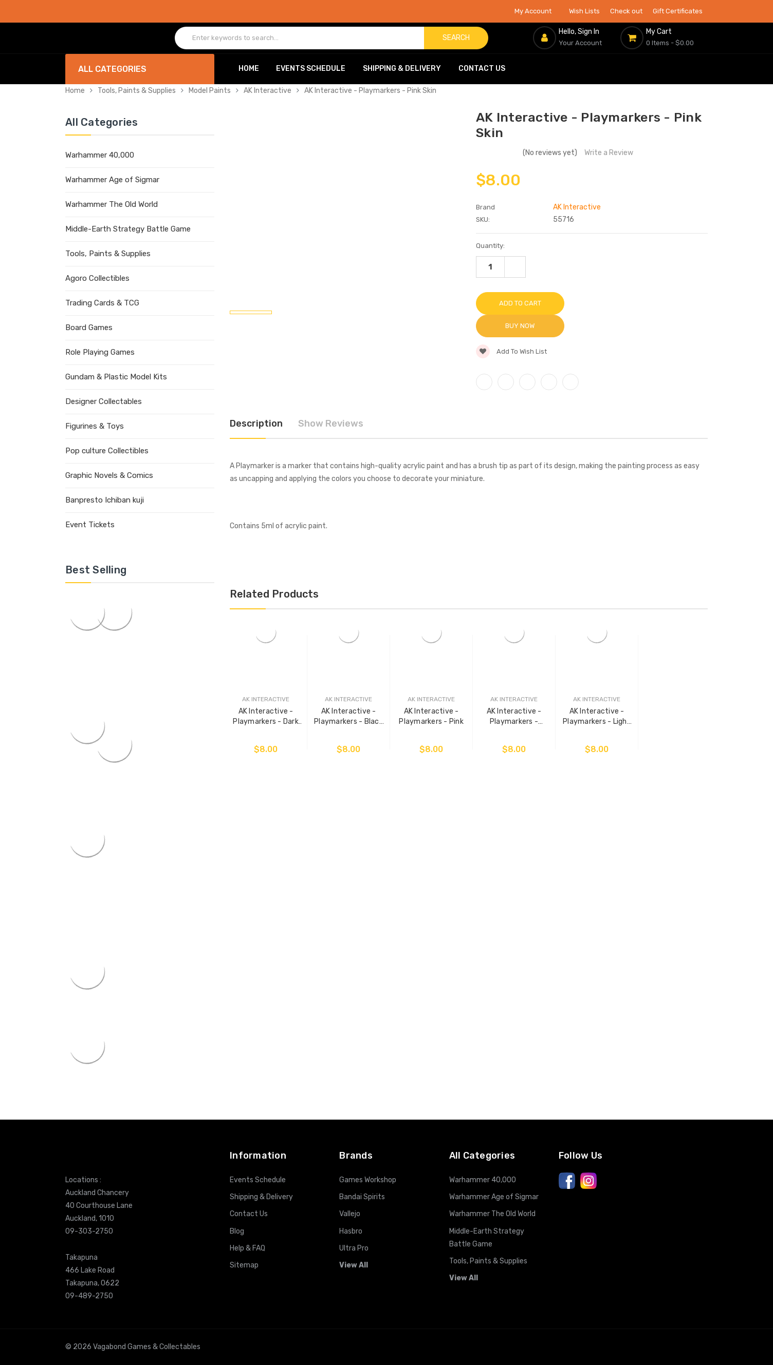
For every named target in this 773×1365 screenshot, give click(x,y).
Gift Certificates (678, 11)
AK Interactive (267, 90)
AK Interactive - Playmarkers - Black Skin (346, 693)
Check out (626, 11)
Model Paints (210, 90)
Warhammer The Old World (111, 204)
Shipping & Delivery (402, 68)
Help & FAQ (247, 1248)
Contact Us (481, 68)
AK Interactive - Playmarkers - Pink (428, 692)
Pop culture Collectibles (107, 450)
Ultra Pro (354, 1248)
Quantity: (490, 245)
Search (456, 37)
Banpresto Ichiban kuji (104, 500)
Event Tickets (90, 524)
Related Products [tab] (274, 571)
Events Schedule (310, 68)
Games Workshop (367, 1180)
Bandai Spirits (362, 1197)
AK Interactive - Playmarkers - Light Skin (591, 693)
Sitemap (244, 1265)
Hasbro (350, 1231)
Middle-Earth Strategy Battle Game (128, 229)
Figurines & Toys (94, 426)
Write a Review (608, 152)
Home (248, 68)
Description (256, 401)
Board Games (89, 327)
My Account (536, 11)
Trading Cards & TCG (102, 302)
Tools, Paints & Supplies (137, 90)
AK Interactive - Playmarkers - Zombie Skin (509, 693)
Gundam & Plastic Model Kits (116, 376)
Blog (237, 1231)
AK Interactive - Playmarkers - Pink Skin (370, 90)
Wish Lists (584, 11)
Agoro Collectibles (97, 278)
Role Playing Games (100, 352)
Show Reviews (330, 401)
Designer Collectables (103, 401)
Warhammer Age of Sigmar (112, 179)
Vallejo (349, 1213)
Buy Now (614, 303)
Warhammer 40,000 (99, 155)
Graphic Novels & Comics (109, 475)
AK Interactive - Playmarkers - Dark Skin (265, 693)
